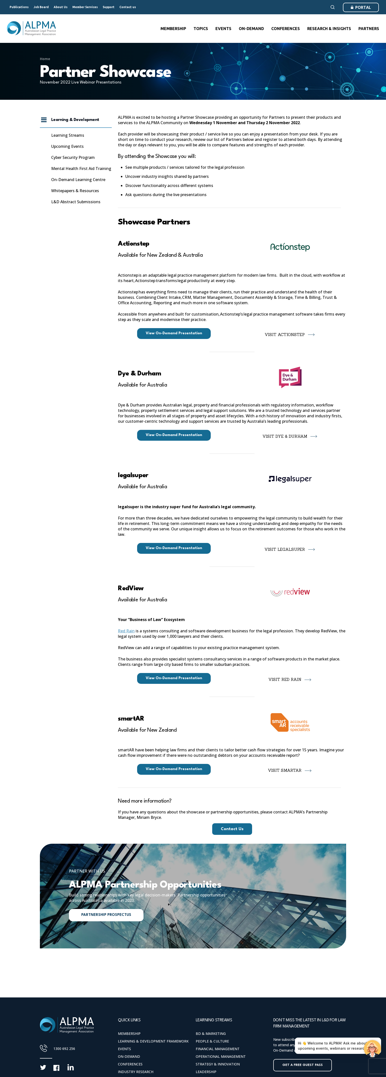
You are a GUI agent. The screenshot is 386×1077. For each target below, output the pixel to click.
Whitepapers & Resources (75, 190)
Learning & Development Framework (153, 1041)
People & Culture (212, 1041)
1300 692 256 (64, 1048)
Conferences (130, 1064)
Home (45, 58)
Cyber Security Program (73, 157)
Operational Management (221, 1056)
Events (124, 1048)
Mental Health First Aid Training (81, 168)
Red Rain (126, 631)
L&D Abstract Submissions (75, 201)
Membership (129, 1033)
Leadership (206, 1071)
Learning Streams (67, 135)
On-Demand (129, 1056)
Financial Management (218, 1048)
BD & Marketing (211, 1033)
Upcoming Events (67, 146)
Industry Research (135, 1071)
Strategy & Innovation (218, 1064)
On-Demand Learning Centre (78, 179)
